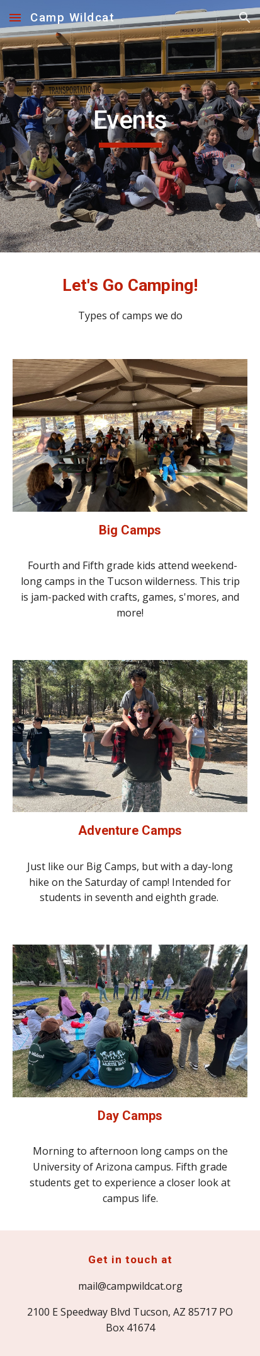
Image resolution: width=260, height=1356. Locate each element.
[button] (15, 17)
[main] (130, 126)
